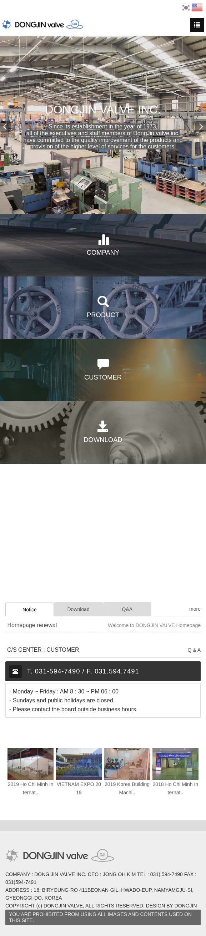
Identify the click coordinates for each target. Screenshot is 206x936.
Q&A (127, 609)
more (195, 609)
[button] (7, 125)
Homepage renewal (32, 625)
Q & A (194, 650)
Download (78, 609)
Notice (29, 609)
